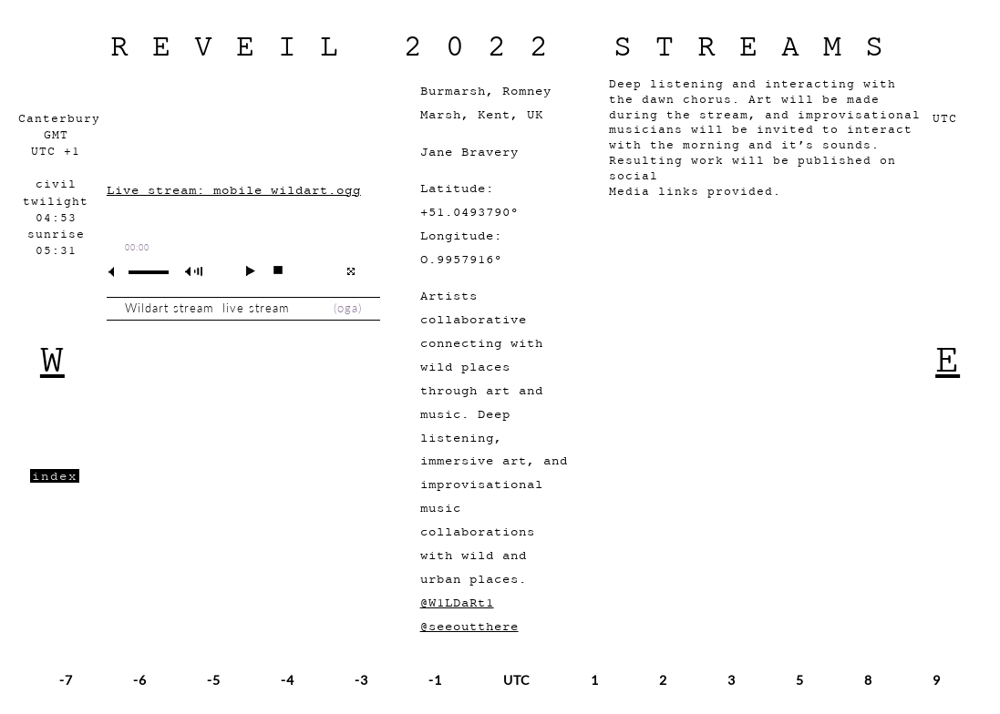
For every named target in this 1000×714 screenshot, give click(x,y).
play (243, 270)
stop (270, 270)
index (54, 476)
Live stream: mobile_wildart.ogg (234, 190)
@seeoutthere (469, 626)
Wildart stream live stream (211, 308)
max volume (197, 272)
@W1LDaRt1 (457, 602)
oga (347, 308)
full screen (350, 271)
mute (118, 272)
